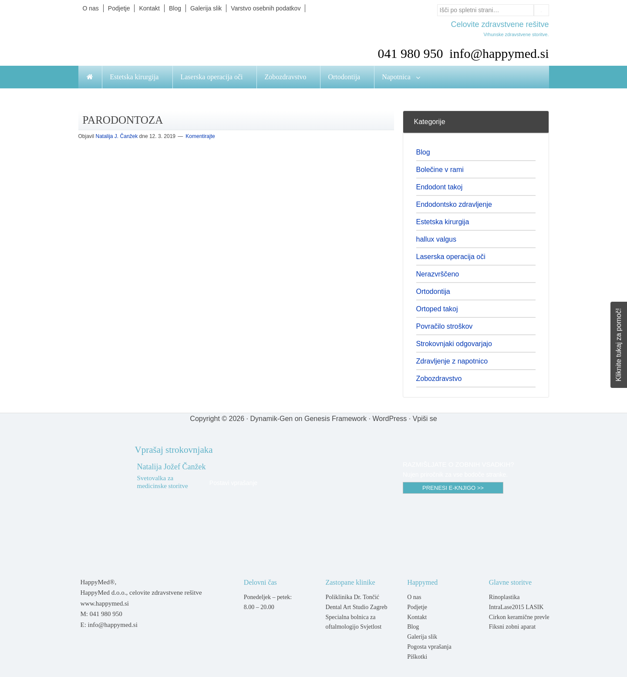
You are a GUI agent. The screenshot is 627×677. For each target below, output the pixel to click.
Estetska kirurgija (442, 222)
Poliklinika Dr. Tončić (352, 597)
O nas (414, 597)
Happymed (165, 40)
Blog (423, 152)
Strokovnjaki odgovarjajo (454, 343)
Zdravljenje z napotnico (452, 361)
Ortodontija (433, 291)
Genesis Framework (335, 418)
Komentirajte (200, 136)
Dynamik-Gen (271, 418)
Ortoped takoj (437, 309)
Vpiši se (425, 418)
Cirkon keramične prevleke (522, 617)
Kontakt (417, 617)
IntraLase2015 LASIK (516, 607)
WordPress (389, 418)
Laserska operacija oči (450, 256)
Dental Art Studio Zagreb (356, 607)
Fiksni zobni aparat (512, 626)
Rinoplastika (504, 597)
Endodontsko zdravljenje (454, 204)
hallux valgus (436, 239)
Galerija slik (422, 636)
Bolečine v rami (440, 169)
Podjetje (417, 607)
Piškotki (417, 656)
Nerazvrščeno (437, 274)
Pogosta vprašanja (429, 646)
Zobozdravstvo (439, 378)
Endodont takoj (439, 187)
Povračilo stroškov (444, 326)
